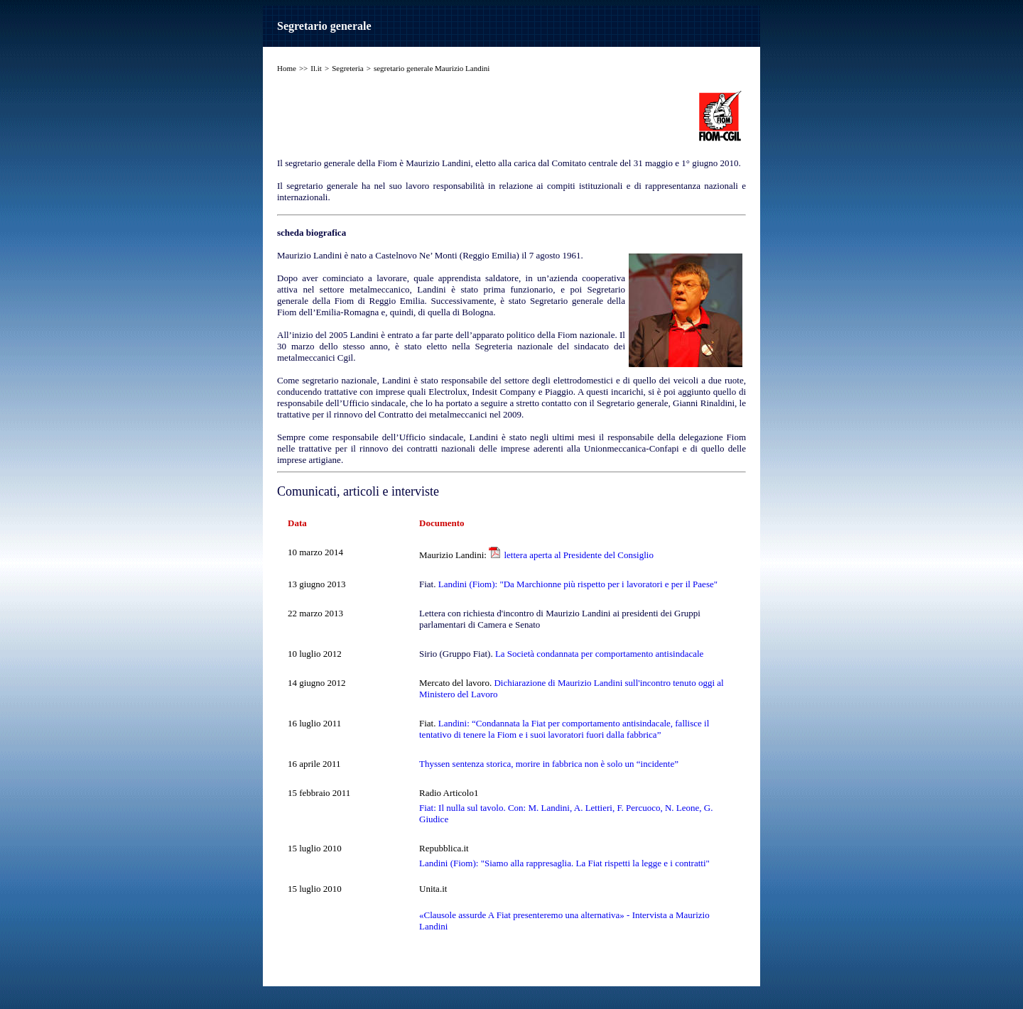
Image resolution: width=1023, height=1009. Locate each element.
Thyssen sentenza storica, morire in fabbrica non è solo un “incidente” (548, 763)
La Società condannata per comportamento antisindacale (599, 653)
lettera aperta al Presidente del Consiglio (578, 555)
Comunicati (307, 491)
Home (286, 68)
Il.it (316, 68)
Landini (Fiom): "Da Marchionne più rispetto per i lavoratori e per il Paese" (578, 584)
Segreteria (348, 68)
